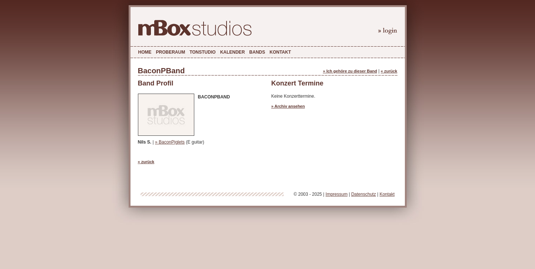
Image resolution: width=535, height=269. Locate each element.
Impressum (336, 194)
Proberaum (170, 52)
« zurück (389, 71)
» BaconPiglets (170, 142)
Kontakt (280, 52)
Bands (257, 52)
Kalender (232, 52)
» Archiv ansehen (288, 106)
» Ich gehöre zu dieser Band (350, 71)
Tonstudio (202, 52)
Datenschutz (363, 194)
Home (145, 52)
